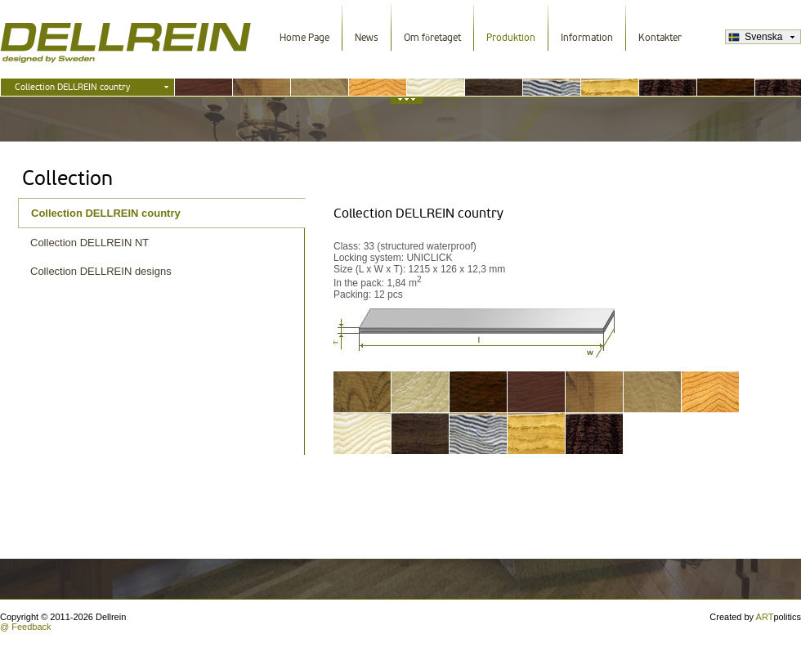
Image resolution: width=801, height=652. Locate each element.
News (366, 37)
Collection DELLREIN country (106, 213)
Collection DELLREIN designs (101, 271)
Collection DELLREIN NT (89, 242)
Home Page (304, 37)
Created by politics (755, 617)
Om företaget (432, 37)
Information (587, 37)
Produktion (510, 37)
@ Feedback (25, 627)
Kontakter (660, 37)
